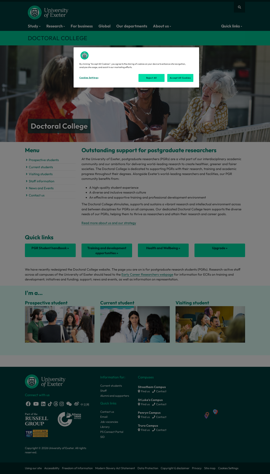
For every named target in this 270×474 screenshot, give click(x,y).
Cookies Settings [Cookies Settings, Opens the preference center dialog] (88, 77)
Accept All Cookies (180, 77)
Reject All (151, 77)
